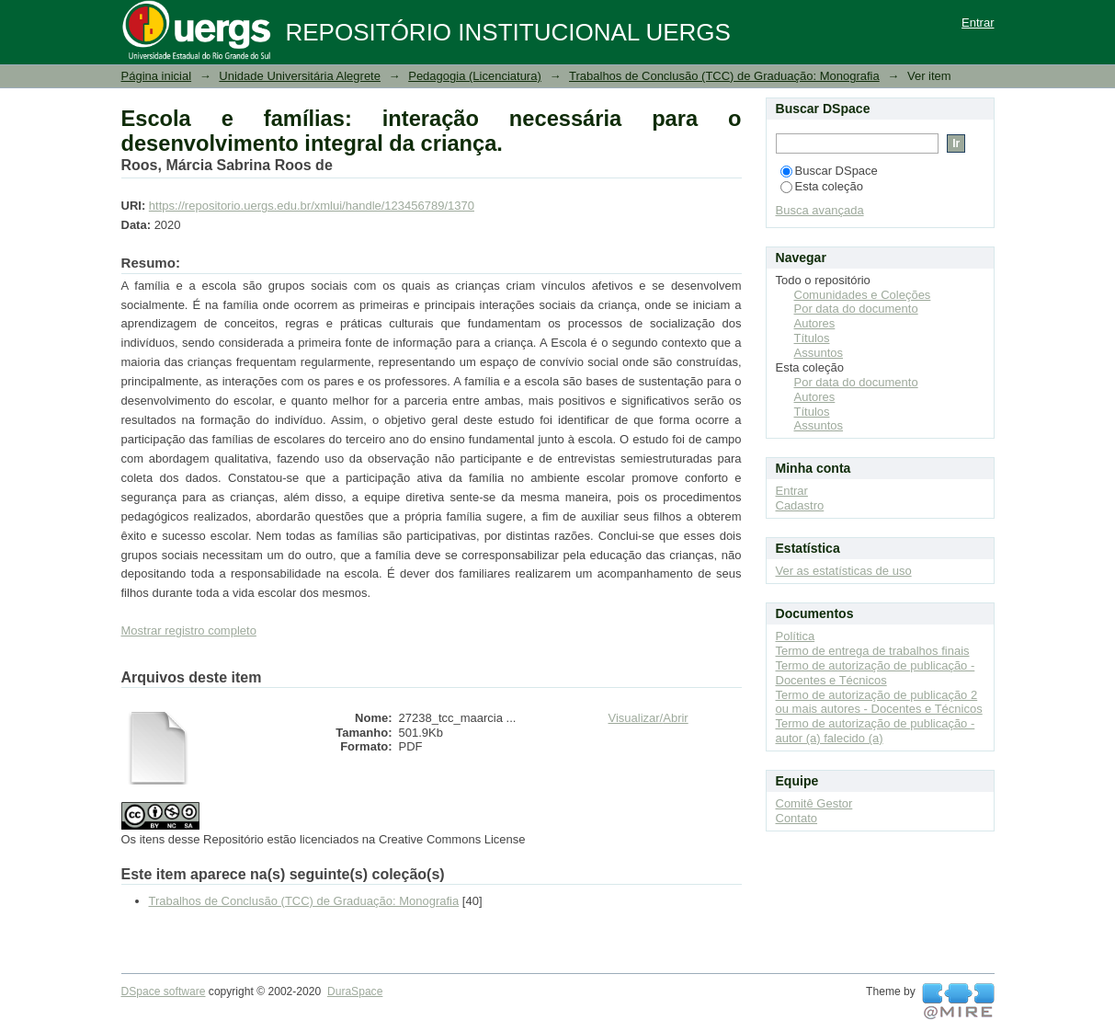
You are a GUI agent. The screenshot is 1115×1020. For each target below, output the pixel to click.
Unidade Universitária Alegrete (300, 76)
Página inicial (156, 76)
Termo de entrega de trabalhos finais (873, 651)
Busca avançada (820, 210)
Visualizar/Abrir (648, 718)
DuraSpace (354, 991)
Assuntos (818, 353)
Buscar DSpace (829, 171)
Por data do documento (856, 308)
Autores (815, 323)
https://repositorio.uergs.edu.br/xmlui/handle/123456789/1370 (311, 205)
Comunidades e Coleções (862, 295)
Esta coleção (821, 186)
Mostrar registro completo (188, 630)
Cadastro (800, 505)
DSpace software (163, 991)
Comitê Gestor (814, 803)
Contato (797, 818)
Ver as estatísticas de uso (844, 571)
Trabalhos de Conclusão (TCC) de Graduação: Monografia (724, 76)
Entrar (977, 22)
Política (795, 636)
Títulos (812, 338)
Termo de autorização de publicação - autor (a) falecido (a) (875, 730)
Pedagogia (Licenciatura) (474, 76)
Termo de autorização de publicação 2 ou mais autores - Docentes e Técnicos (879, 702)
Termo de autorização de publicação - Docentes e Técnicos (875, 673)
